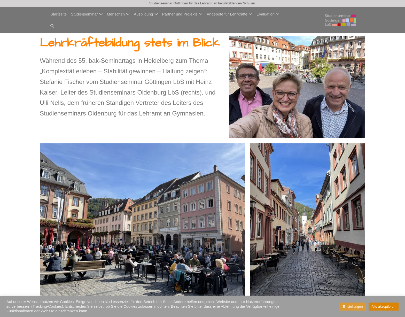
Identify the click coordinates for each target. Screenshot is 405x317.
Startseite (58, 14)
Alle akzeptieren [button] (384, 306)
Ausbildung (146, 14)
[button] (52, 26)
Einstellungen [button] (352, 306)
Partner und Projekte (182, 14)
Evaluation (267, 14)
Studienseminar (87, 14)
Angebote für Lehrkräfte (229, 14)
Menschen (118, 14)
